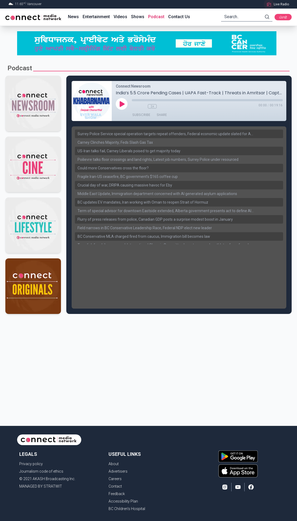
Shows (137, 16)
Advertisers (118, 471)
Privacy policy (31, 464)
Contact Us (179, 16)
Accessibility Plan (123, 501)
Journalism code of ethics (41, 471)
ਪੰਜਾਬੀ (283, 18)
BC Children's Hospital (127, 509)
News (73, 16)
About (114, 464)
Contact (115, 486)
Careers (115, 479)
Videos (120, 16)
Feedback (117, 494)
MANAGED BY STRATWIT (40, 486)
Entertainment (96, 16)
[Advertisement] (146, 356)
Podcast (156, 16)
